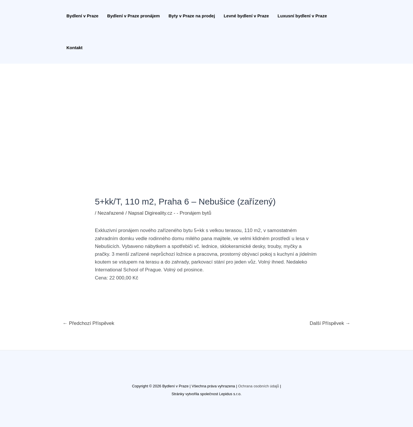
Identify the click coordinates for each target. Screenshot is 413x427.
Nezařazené (111, 213)
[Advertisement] (206, 107)
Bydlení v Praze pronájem (133, 15)
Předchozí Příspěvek (88, 323)
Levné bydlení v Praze (246, 15)
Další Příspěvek (330, 323)
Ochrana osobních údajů (258, 386)
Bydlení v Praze (82, 15)
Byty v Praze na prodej (191, 15)
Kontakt (74, 47)
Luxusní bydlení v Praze (302, 15)
